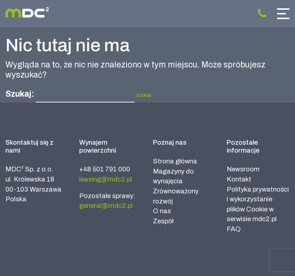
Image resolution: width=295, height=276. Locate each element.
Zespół (163, 221)
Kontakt (239, 179)
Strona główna (175, 161)
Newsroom (243, 169)
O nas (162, 211)
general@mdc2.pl (106, 205)
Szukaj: (19, 93)
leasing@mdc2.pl (105, 179)
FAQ (234, 229)
